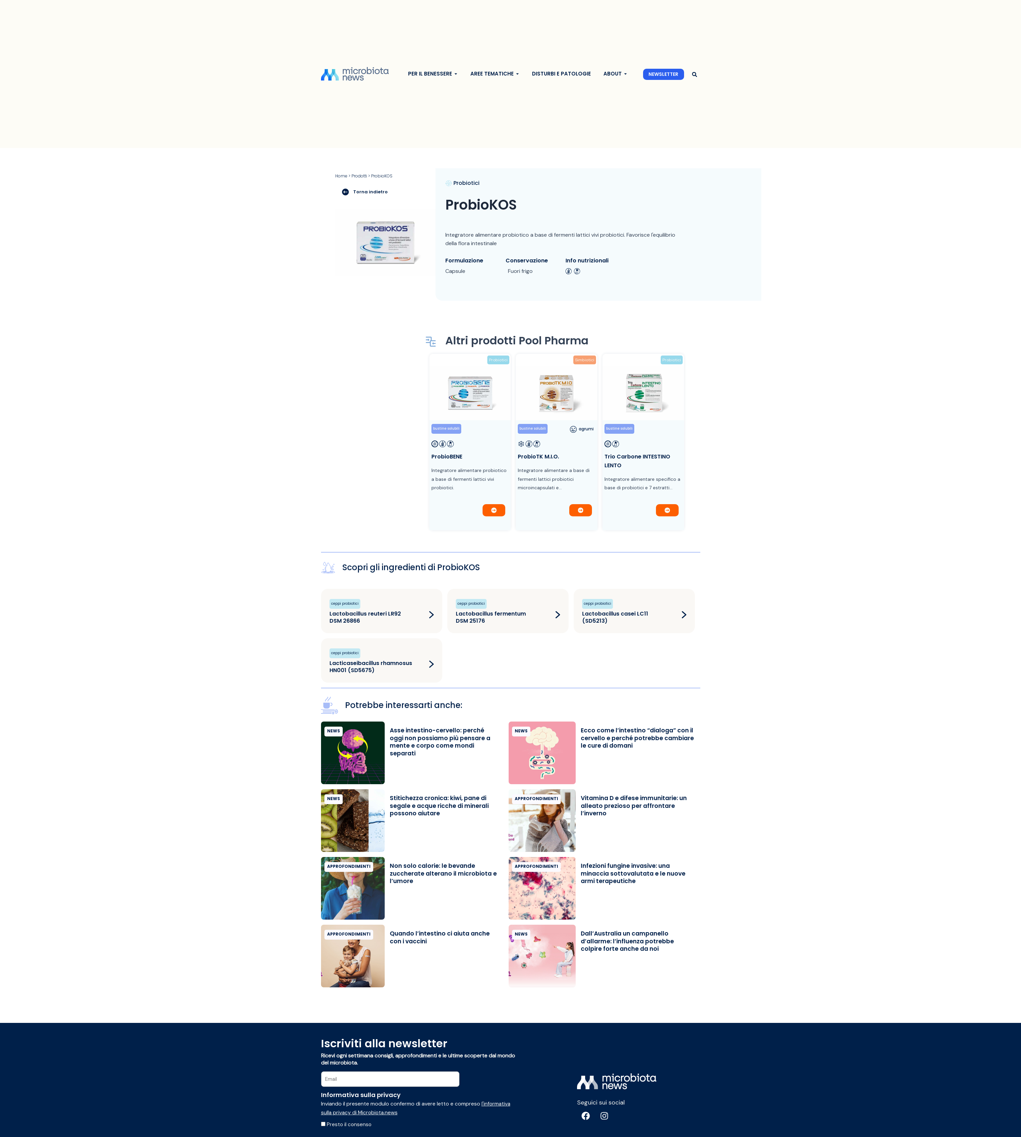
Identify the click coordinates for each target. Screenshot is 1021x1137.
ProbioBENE (446, 456)
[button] (694, 74)
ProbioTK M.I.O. (538, 456)
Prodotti (359, 176)
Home (341, 176)
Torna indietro (365, 192)
